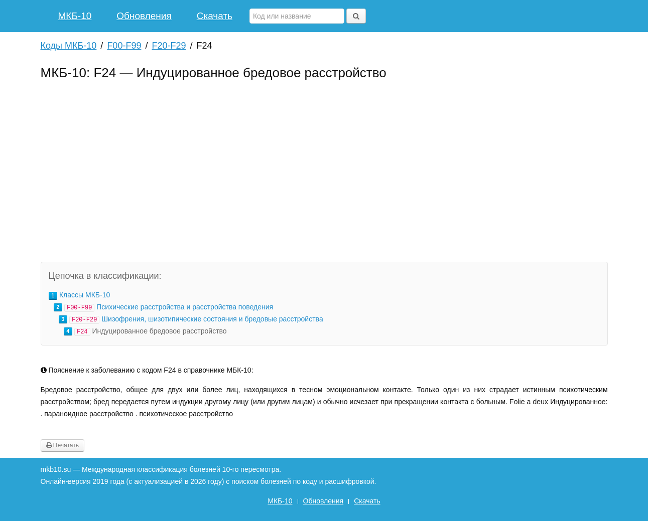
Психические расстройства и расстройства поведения (184, 307)
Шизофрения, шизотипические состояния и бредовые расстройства (212, 319)
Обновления (143, 16)
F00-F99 (124, 46)
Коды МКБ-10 (69, 46)
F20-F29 (169, 46)
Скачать (214, 16)
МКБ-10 (75, 16)
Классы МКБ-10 (84, 295)
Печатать (62, 445)
